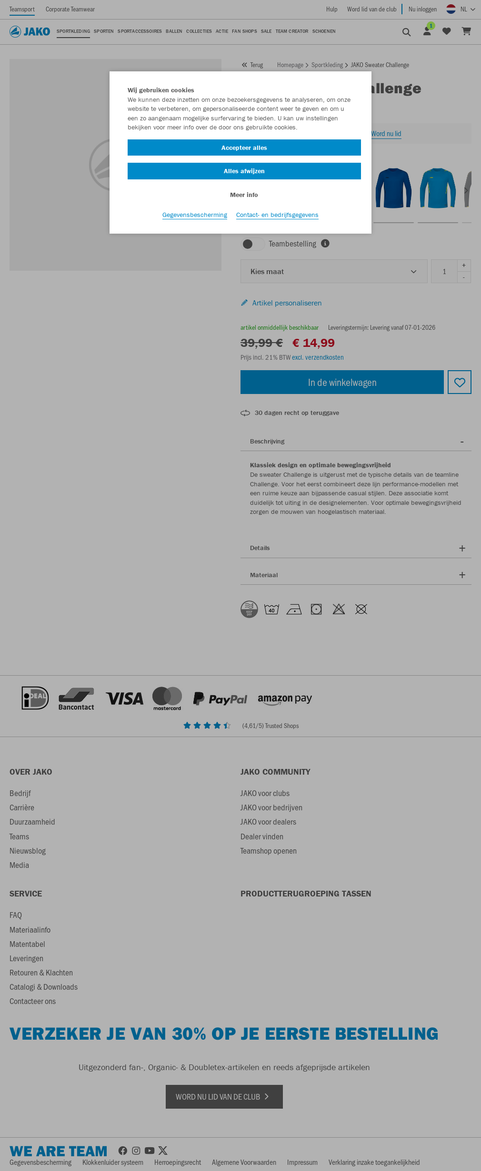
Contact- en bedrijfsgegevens (277, 214)
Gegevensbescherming (194, 214)
